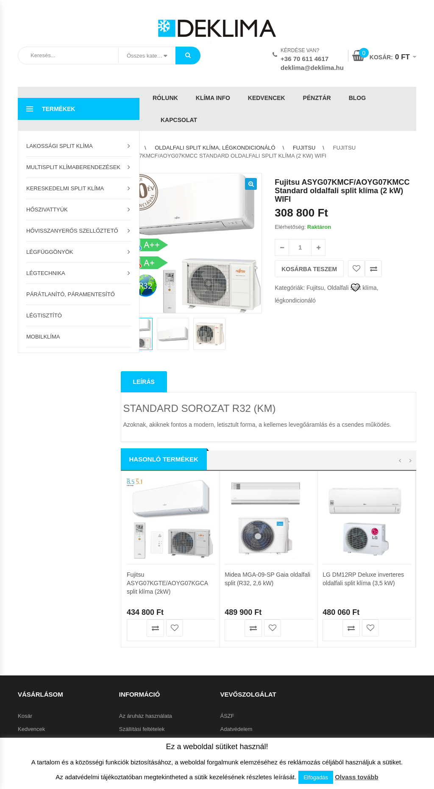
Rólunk (165, 97)
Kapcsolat (179, 120)
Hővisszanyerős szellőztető (72, 231)
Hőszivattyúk (47, 209)
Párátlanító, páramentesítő (70, 294)
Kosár (25, 664)
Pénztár (317, 97)
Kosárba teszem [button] (136, 488)
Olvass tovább (356, 777)
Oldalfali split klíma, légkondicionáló (215, 147)
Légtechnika (45, 273)
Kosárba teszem (309, 269)
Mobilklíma (43, 336)
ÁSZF (227, 664)
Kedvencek (266, 97)
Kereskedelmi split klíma (65, 188)
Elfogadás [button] (315, 777)
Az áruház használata (145, 664)
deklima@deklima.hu (312, 67)
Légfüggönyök (49, 252)
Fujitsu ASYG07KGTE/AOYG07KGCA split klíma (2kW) (167, 443)
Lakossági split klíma (59, 146)
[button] (251, 184)
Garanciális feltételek (144, 704)
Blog (357, 97)
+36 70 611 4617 (304, 58)
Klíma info (213, 97)
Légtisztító (44, 315)
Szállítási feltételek (142, 678)
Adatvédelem (236, 678)
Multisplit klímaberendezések (73, 167)
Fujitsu (304, 147)
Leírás (144, 330)
